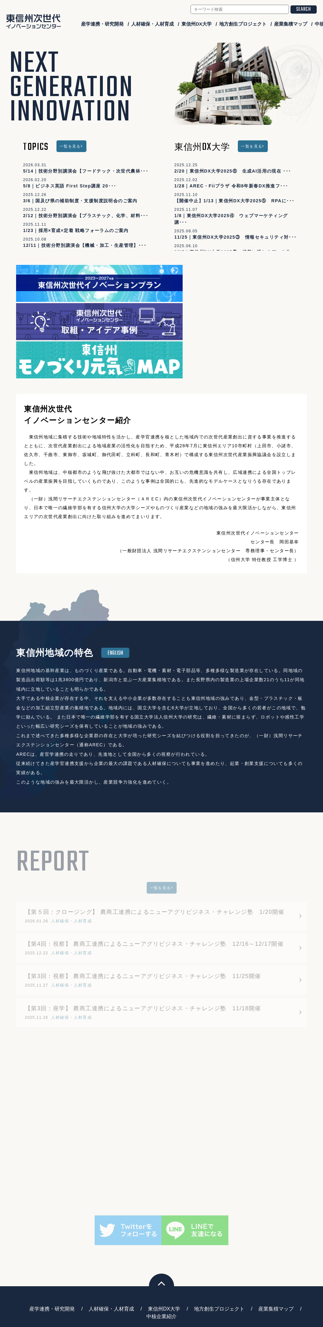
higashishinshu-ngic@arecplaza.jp (170, 1289)
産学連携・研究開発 (102, 24)
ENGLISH (115, 559)
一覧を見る (70, 146)
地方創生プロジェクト (243, 24)
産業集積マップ (290, 24)
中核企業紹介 (161, 1222)
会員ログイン (285, 1302)
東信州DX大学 (196, 24)
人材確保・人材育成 (152, 24)
